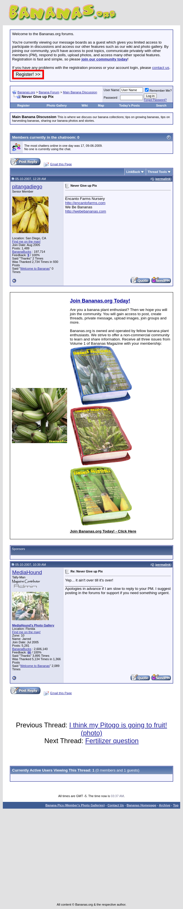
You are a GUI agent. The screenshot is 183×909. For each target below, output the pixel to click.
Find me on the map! (26, 241)
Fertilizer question (111, 741)
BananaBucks (21, 251)
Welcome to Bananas (35, 268)
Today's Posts (129, 105)
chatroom (66, 137)
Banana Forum (49, 92)
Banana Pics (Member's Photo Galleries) (75, 805)
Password (110, 97)
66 (29, 652)
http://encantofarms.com (85, 203)
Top (175, 805)
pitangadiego (27, 187)
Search (161, 105)
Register (23, 105)
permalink (163, 179)
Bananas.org (26, 92)
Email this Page (61, 164)
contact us (160, 68)
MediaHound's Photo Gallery (33, 625)
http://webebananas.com (85, 211)
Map (101, 105)
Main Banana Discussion (80, 92)
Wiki (84, 105)
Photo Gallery (57, 105)
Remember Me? (158, 90)
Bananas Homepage (141, 805)
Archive (164, 805)
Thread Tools (157, 171)
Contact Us (115, 805)
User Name (112, 90)
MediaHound (27, 572)
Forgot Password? (155, 99)
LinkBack (133, 171)
